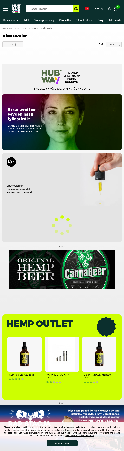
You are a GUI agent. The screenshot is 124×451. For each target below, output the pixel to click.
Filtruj (13, 44)
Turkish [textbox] (87, 8)
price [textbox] (111, 44)
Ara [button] (76, 8)
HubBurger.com (8, 28)
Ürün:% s (20, 28)
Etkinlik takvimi (84, 20)
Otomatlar (65, 20)
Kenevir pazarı (11, 20)
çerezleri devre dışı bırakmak (79, 435)
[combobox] (87, 9)
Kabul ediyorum (62, 443)
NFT (26, 20)
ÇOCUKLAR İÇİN (33, 28)
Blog (100, 20)
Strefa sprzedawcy (44, 20)
